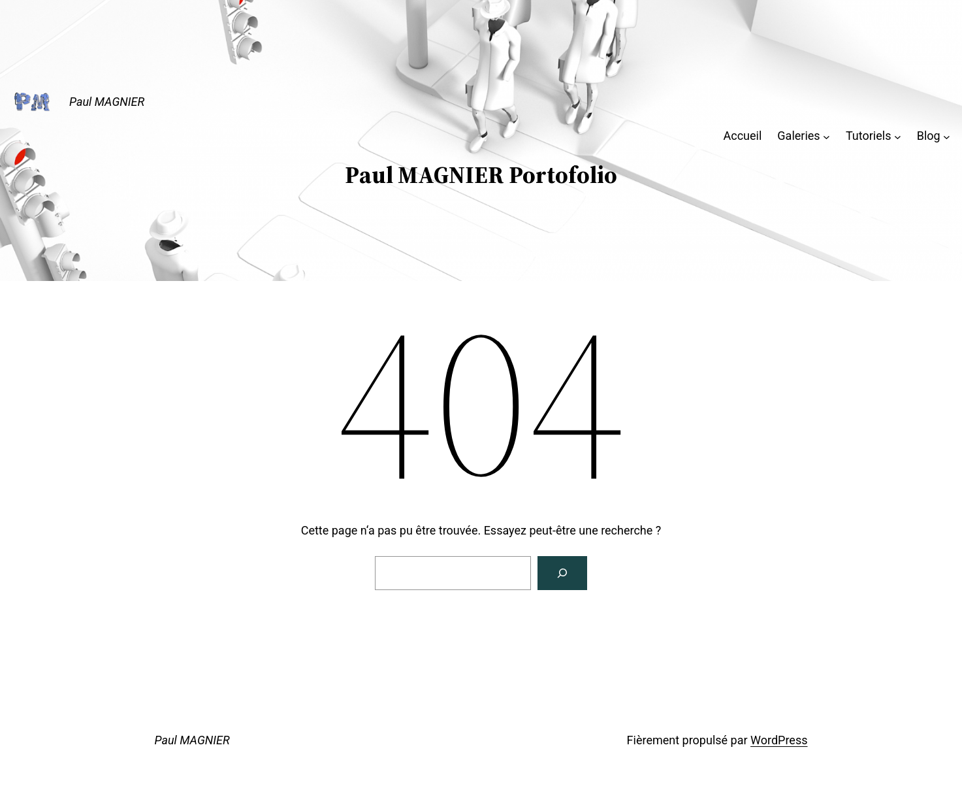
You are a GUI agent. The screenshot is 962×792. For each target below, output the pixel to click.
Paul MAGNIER (106, 101)
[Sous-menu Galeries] (826, 136)
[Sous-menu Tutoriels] (897, 136)
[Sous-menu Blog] (946, 136)
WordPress (778, 740)
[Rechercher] (562, 573)
